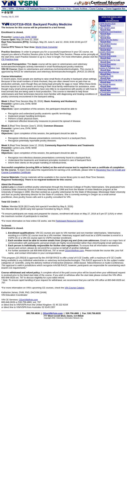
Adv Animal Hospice (107, 84)
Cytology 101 (104, 36)
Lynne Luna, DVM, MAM (25, 37)
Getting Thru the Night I (108, 40)
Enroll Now (105, 26)
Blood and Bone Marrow (109, 72)
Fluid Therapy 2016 (107, 28)
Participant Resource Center (69, 221)
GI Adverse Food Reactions (110, 32)
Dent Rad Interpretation (108, 88)
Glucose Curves (105, 48)
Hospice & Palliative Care (109, 68)
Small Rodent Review (108, 44)
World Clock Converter (47, 47)
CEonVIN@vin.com (74, 250)
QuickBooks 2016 (106, 76)
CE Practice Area (9, 59)
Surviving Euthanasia (107, 56)
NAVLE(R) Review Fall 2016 (110, 80)
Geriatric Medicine (106, 52)
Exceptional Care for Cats (109, 60)
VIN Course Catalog (74, 287)
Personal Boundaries (107, 64)
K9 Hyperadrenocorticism (109, 92)
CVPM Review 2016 (107, 24)
